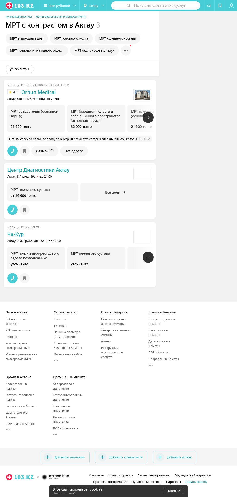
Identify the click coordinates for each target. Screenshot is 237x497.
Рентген (11, 336)
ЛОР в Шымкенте (65, 428)
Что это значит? (64, 493)
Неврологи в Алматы (163, 359)
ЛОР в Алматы (158, 352)
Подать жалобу (196, 482)
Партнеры (173, 482)
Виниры (59, 325)
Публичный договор (146, 482)
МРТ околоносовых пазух (94, 50)
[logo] (20, 5)
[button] (60, 5)
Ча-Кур (15, 234)
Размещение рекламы (154, 475)
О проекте (96, 475)
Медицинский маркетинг (193, 475)
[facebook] (38, 487)
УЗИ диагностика (18, 330)
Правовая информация (110, 482)
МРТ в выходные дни (26, 38)
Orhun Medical (38, 92)
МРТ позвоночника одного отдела (37, 50)
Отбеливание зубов (68, 354)
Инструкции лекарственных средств (112, 352)
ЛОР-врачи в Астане (20, 424)
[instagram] (31, 487)
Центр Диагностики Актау (38, 170)
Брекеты (60, 319)
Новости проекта (120, 475)
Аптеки (106, 341)
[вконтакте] (44, 487)
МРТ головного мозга (71, 38)
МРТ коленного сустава (117, 38)
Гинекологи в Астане (21, 406)
